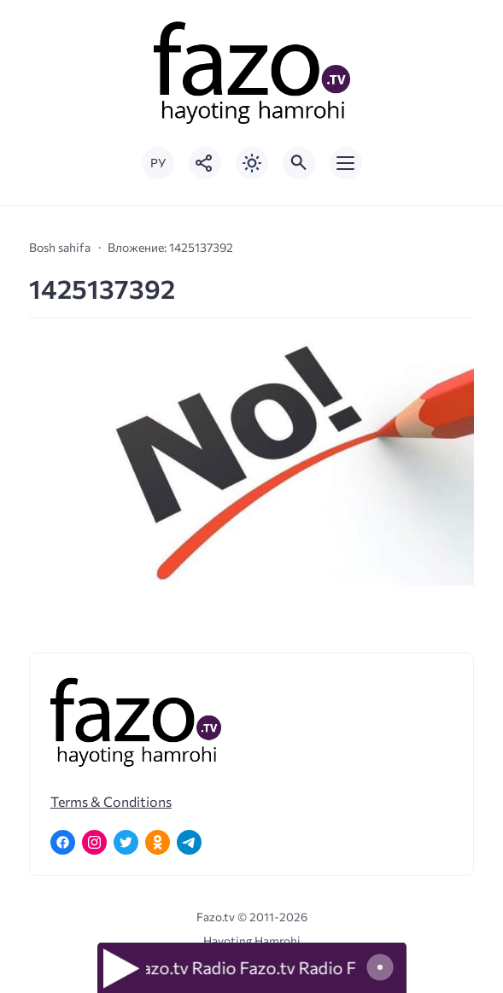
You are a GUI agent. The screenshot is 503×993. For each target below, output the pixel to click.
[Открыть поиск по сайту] (299, 163)
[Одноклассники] (157, 842)
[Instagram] (94, 842)
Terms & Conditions (111, 801)
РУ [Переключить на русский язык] (158, 162)
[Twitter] (126, 842)
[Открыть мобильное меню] (346, 163)
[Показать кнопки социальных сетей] (205, 163)
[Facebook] (62, 842)
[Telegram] (189, 842)
